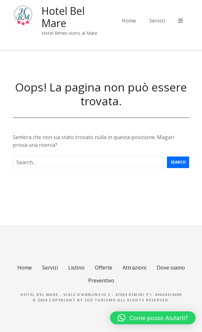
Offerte (103, 267)
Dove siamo (171, 267)
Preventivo (101, 280)
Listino (76, 267)
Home (129, 20)
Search (178, 162)
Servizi (157, 20)
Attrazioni (134, 267)
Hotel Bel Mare (63, 17)
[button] (153, 317)
